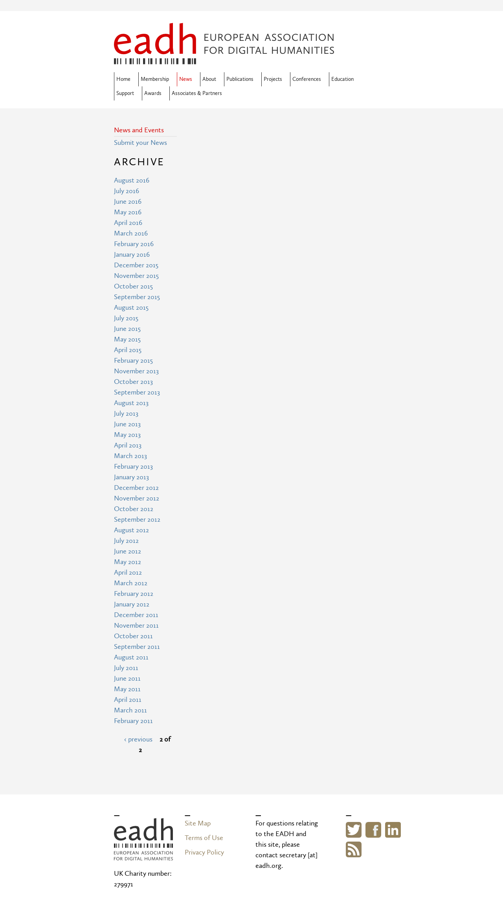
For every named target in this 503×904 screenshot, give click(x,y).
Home (123, 79)
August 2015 (131, 307)
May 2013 (127, 435)
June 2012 (127, 551)
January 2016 (132, 254)
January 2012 (131, 604)
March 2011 (130, 710)
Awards (153, 93)
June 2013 (127, 424)
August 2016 (131, 180)
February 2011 (133, 721)
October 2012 (133, 509)
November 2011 (136, 625)
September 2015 (137, 297)
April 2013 (127, 445)
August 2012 (131, 530)
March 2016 (131, 233)
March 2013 (130, 456)
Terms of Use (204, 838)
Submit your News (140, 143)
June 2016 (127, 201)
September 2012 (137, 519)
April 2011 (127, 700)
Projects (273, 79)
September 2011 (137, 647)
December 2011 (136, 615)
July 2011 (126, 668)
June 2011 (127, 678)
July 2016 (126, 191)
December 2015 (136, 265)
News (185, 79)
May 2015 (127, 339)
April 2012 (128, 572)
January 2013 (131, 477)
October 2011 (133, 636)
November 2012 (136, 498)
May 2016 (127, 212)
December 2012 (136, 488)
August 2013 (131, 403)
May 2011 (127, 689)
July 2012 (126, 541)
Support (125, 93)
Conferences (306, 79)
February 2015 (133, 360)
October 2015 (133, 286)
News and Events (139, 130)
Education (342, 79)
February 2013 (133, 466)
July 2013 (126, 413)
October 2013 (133, 382)
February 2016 (134, 244)
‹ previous (138, 739)
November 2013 (136, 371)
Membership (155, 79)
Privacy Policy (204, 852)
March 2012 (130, 583)
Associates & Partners (197, 93)
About (209, 79)
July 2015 (126, 318)
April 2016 (128, 223)
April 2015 (127, 350)
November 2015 (136, 276)
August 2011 (131, 657)
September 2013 (137, 392)
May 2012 (127, 562)
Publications (239, 79)
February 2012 (133, 594)
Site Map (198, 823)
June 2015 (127, 329)
